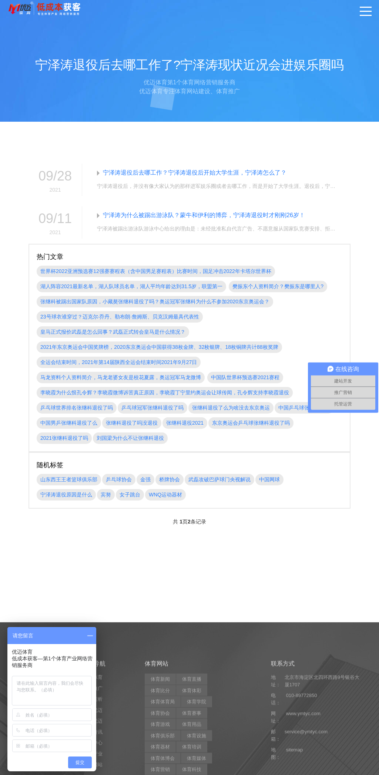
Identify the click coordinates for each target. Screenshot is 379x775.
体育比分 (160, 749)
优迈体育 (93, 736)
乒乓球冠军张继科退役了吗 (152, 408)
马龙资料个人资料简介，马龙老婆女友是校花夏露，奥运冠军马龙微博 (120, 377)
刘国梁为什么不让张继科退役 (130, 438)
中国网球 (269, 479)
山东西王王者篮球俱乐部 (68, 479)
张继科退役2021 (185, 423)
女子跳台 (130, 495)
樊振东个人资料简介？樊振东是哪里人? (277, 286)
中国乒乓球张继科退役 (304, 408)
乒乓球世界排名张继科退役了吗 (76, 408)
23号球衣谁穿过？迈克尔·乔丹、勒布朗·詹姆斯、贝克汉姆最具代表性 (119, 317)
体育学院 (196, 761)
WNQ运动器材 (165, 495)
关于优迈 (93, 769)
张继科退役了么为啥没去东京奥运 (231, 408)
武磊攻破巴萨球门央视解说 (219, 479)
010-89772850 (301, 754)
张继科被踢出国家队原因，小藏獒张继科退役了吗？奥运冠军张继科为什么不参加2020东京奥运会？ (154, 301)
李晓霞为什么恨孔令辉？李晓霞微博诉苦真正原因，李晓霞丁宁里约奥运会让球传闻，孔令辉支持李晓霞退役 (164, 392)
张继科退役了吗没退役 (132, 423)
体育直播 (191, 738)
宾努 (106, 495)
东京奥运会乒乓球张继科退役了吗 (251, 423)
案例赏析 (93, 758)
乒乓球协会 (119, 479)
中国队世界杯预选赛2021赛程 (245, 377)
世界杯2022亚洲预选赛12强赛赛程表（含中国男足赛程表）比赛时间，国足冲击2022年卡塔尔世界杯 (155, 271)
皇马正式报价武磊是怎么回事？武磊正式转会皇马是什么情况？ (112, 332)
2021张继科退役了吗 (64, 438)
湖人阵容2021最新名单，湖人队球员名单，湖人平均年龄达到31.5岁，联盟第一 (131, 286)
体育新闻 (160, 738)
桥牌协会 (169, 479)
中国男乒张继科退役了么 (68, 423)
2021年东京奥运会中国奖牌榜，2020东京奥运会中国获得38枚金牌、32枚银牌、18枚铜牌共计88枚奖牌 (159, 347)
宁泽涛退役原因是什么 (66, 495)
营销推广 (93, 747)
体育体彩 (191, 749)
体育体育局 (163, 761)
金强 (145, 479)
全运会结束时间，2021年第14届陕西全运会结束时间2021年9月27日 (118, 362)
